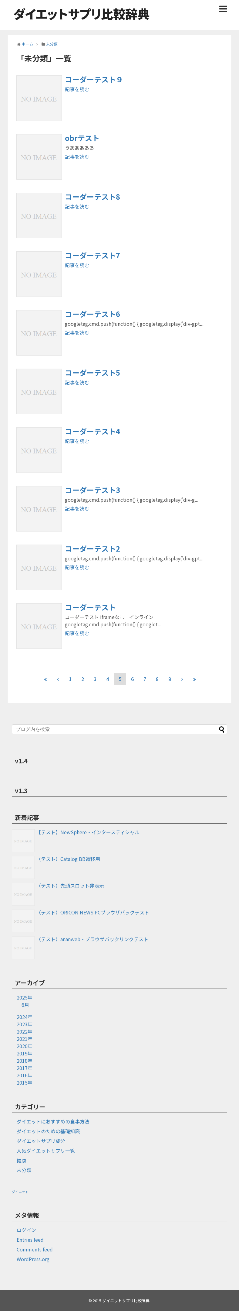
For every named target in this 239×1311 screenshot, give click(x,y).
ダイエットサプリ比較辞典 (81, 13)
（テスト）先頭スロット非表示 (70, 885)
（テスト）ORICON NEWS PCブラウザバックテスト (92, 912)
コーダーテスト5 (92, 372)
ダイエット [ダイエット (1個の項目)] (20, 1191)
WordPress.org (33, 1259)
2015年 (24, 1082)
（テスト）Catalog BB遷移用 (68, 858)
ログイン (26, 1230)
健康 (21, 1160)
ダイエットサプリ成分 (41, 1140)
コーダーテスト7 (92, 255)
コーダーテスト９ (94, 79)
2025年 (24, 997)
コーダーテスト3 (92, 489)
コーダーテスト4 (92, 431)
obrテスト (82, 137)
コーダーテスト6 (92, 313)
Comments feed (35, 1249)
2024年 (24, 1016)
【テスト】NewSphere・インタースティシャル (88, 832)
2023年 (24, 1024)
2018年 (24, 1060)
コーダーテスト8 (92, 196)
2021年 (24, 1038)
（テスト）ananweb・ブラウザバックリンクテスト (92, 939)
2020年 (24, 1046)
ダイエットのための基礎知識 (48, 1131)
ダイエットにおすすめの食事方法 (53, 1121)
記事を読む (77, 89)
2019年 (24, 1053)
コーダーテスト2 (92, 548)
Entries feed (30, 1239)
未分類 (24, 1170)
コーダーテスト (90, 607)
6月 (25, 1004)
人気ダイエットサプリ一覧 (46, 1150)
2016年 (24, 1075)
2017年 (24, 1068)
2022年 (24, 1031)
